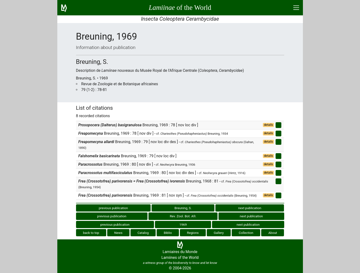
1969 (183, 224)
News (118, 233)
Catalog (143, 233)
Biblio (168, 233)
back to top (91, 233)
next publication (249, 208)
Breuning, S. (183, 208)
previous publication (113, 208)
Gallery (219, 233)
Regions (193, 233)
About (272, 233)
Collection (246, 233)
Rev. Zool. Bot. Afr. (183, 216)
